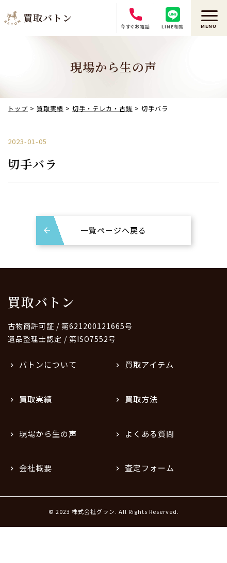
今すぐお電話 (135, 18)
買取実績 (35, 399)
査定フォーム (149, 467)
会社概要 (35, 467)
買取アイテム (149, 364)
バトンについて (48, 364)
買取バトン (41, 301)
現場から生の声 (48, 433)
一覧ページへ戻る (113, 230)
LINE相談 (172, 18)
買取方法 (141, 399)
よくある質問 (149, 433)
